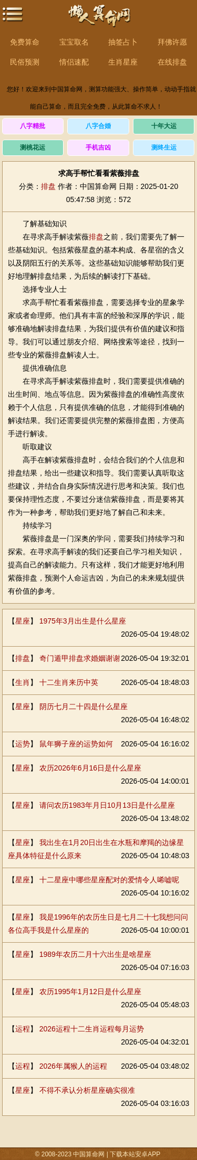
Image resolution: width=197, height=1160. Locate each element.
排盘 (48, 186)
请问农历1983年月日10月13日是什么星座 (107, 805)
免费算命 (24, 42)
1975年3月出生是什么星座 (82, 621)
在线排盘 (172, 62)
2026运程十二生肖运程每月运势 (91, 1029)
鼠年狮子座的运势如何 (76, 744)
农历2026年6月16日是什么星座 (90, 768)
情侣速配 (74, 62)
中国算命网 (98, 21)
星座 (22, 621)
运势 (22, 744)
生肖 (22, 682)
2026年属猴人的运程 (73, 1066)
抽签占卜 (123, 42)
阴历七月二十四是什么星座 (83, 706)
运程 (22, 1029)
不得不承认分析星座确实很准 (87, 1090)
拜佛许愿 (172, 42)
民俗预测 (24, 62)
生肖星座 (123, 62)
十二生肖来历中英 (68, 682)
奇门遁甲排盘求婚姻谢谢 (79, 658)
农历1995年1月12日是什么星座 (90, 991)
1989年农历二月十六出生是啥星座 (95, 954)
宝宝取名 (74, 42)
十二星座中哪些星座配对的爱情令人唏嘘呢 (109, 880)
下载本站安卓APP (135, 1154)
